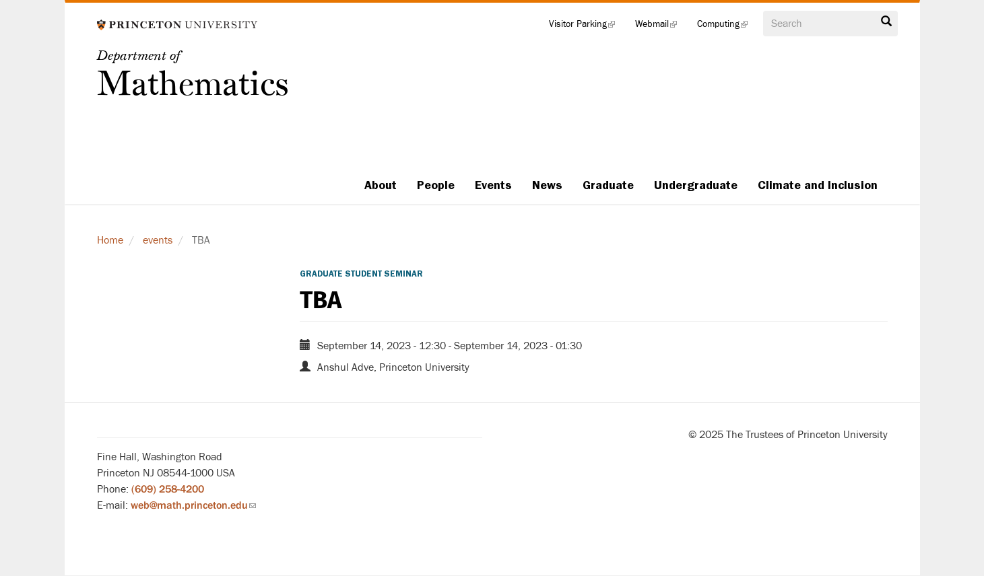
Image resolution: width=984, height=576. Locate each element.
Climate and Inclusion (818, 185)
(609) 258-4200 (167, 489)
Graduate (608, 185)
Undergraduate (695, 185)
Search (886, 21)
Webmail (661, 27)
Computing (727, 27)
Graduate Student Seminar (361, 274)
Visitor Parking (587, 27)
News (547, 185)
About (380, 185)
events (157, 240)
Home (110, 240)
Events (493, 185)
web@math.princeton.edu (193, 505)
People (436, 185)
